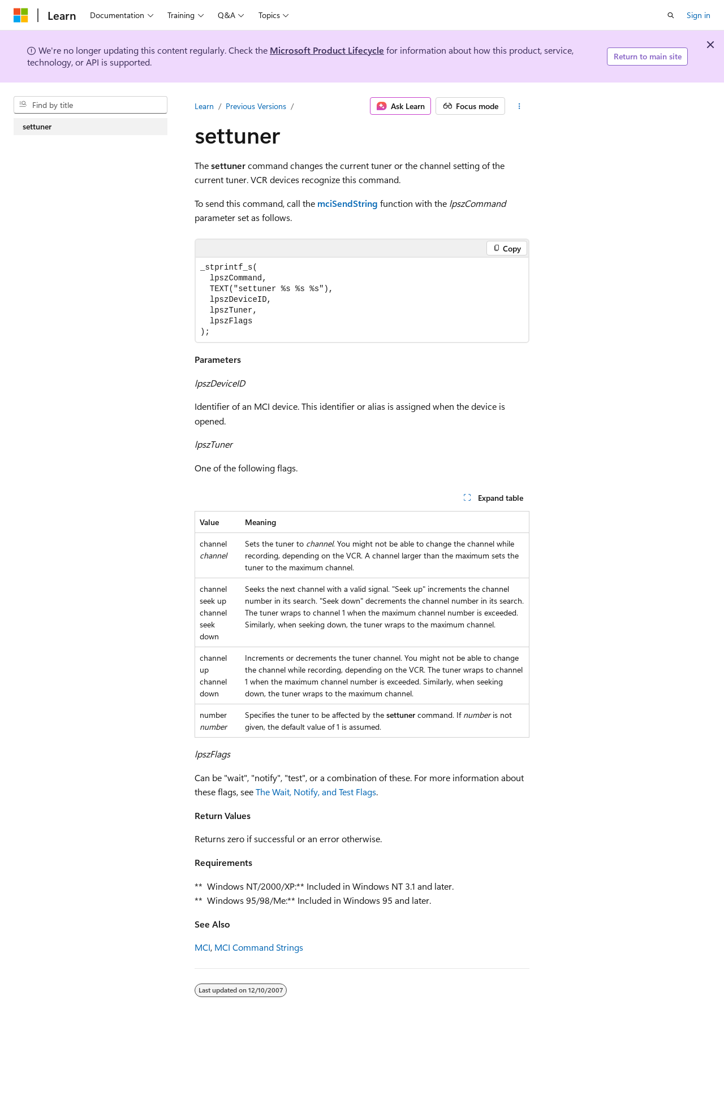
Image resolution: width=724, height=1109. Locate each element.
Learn (204, 106)
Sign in (698, 15)
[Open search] (671, 15)
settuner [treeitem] (37, 126)
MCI (202, 947)
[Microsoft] (21, 15)
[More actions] (519, 106)
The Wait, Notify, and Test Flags (316, 792)
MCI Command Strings (258, 947)
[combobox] (90, 105)
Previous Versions (256, 106)
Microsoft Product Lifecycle (327, 50)
